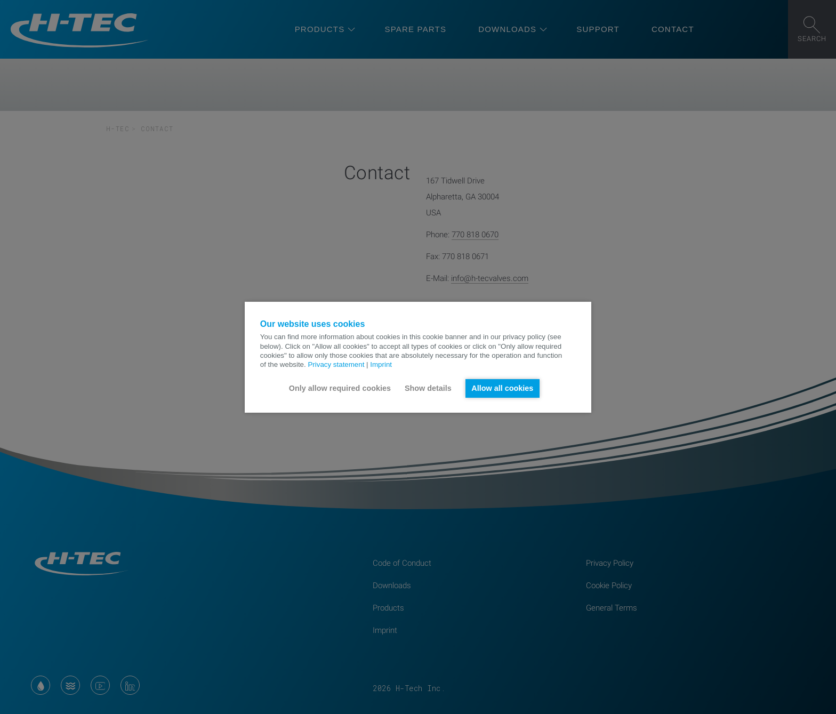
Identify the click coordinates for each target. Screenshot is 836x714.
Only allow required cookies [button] (340, 388)
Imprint (381, 364)
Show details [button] (428, 388)
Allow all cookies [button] (502, 388)
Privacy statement (336, 364)
